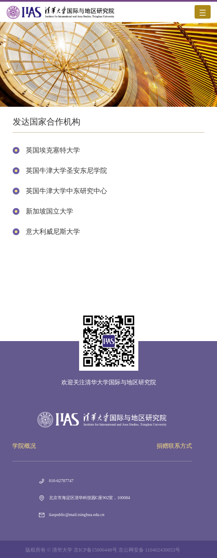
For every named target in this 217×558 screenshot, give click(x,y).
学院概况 (24, 446)
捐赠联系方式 (174, 446)
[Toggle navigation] (203, 12)
